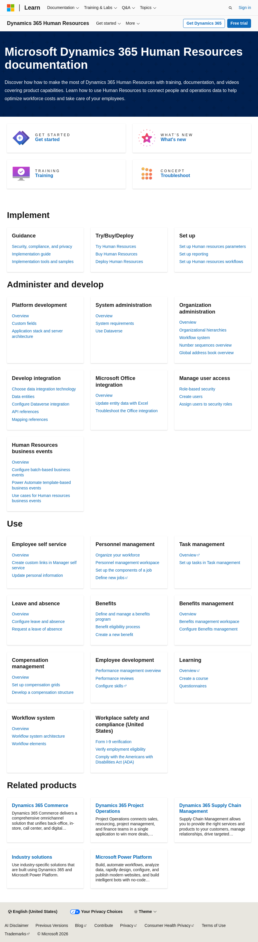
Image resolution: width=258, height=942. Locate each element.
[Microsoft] (11, 8)
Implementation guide (31, 254)
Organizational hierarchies (203, 330)
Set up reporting (193, 254)
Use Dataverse (108, 331)
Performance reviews (114, 678)
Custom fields (24, 323)
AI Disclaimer (16, 925)
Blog (79, 925)
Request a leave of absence (37, 629)
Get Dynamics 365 (204, 23)
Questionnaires (193, 686)
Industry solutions (32, 857)
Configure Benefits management (208, 629)
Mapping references (30, 419)
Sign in (245, 7)
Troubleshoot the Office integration (126, 410)
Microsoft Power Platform (123, 857)
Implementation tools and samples (42, 261)
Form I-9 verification (113, 741)
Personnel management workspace (127, 562)
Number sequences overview (205, 345)
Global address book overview (206, 352)
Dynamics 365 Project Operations (119, 808)
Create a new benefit (114, 634)
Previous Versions (51, 925)
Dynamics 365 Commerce (40, 805)
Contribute (103, 925)
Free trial (239, 23)
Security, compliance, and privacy (42, 246)
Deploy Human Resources (119, 261)
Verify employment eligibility (120, 749)
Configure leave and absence (38, 621)
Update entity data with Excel (121, 403)
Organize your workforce (117, 555)
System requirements (114, 323)
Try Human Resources (115, 246)
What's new (173, 139)
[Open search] (230, 8)
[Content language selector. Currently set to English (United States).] (33, 911)
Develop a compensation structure (42, 692)
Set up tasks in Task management (209, 562)
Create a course (193, 678)
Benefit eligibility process (117, 626)
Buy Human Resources (116, 254)
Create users (191, 396)
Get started (47, 139)
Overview (20, 316)
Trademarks (15, 934)
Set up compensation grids (36, 684)
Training (44, 175)
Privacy (126, 925)
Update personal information (37, 575)
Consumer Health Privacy (168, 925)
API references (25, 411)
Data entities (23, 396)
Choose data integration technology (44, 389)
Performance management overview (128, 670)
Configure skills (109, 686)
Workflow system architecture (38, 736)
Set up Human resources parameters (212, 246)
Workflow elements (29, 743)
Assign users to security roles (205, 404)
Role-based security (197, 389)
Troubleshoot (175, 175)
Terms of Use (213, 925)
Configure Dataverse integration (40, 404)
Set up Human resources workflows (211, 261)
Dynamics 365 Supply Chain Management (210, 808)
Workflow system (194, 337)
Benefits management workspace (209, 621)
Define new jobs (110, 577)
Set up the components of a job (123, 570)
